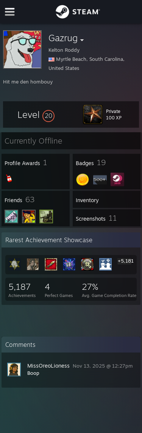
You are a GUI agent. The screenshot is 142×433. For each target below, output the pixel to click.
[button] (36, 114)
